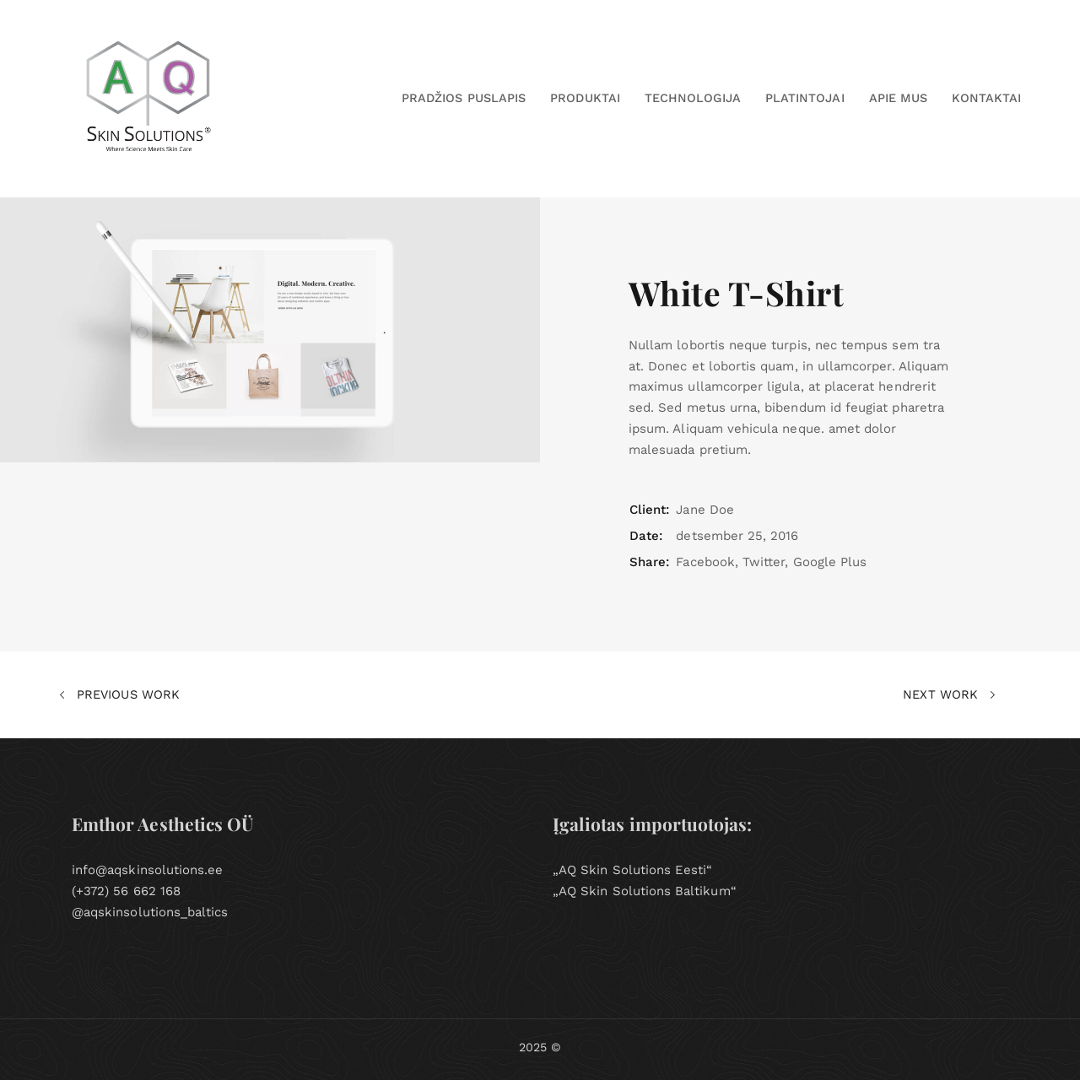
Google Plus (830, 562)
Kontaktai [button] (986, 98)
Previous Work (119, 695)
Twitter (763, 562)
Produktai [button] (585, 98)
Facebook (705, 562)
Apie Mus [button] (898, 98)
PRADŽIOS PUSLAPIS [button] (464, 98)
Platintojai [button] (805, 98)
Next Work (949, 695)
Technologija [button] (693, 98)
